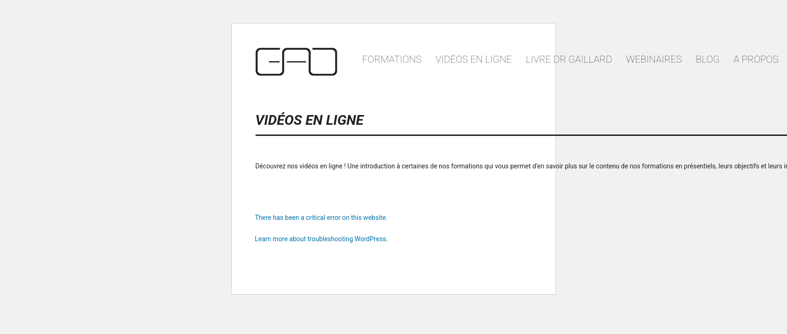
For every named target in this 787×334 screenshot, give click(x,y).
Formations (392, 59)
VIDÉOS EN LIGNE (473, 59)
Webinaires (654, 59)
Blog (707, 59)
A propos (756, 59)
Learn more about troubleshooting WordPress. (321, 239)
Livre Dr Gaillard (569, 59)
